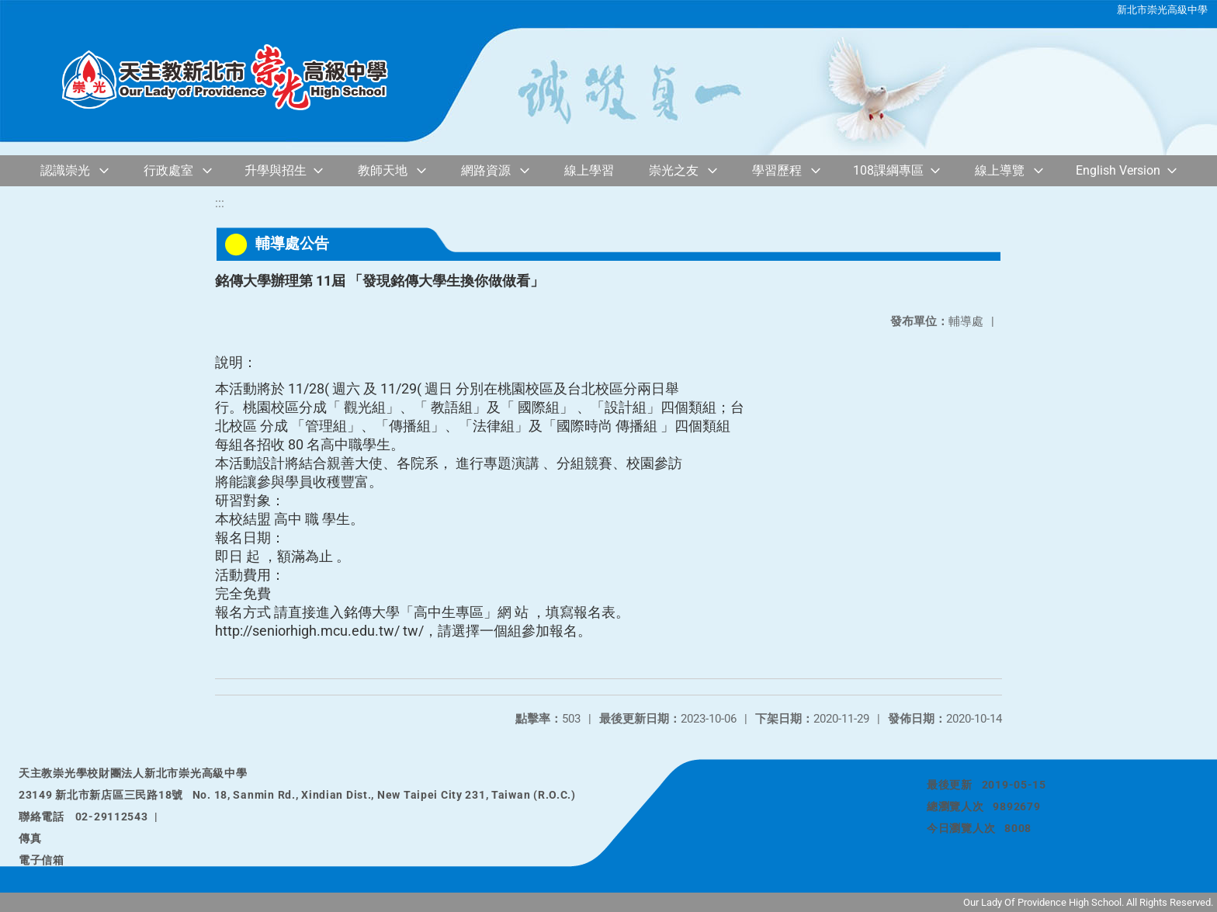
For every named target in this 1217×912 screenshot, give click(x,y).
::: (219, 203)
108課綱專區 (888, 170)
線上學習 (589, 170)
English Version (1118, 170)
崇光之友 (674, 170)
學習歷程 (777, 170)
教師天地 (382, 170)
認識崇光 (65, 170)
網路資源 (486, 170)
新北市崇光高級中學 (1162, 10)
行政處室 (168, 170)
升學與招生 (275, 170)
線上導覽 (1000, 170)
